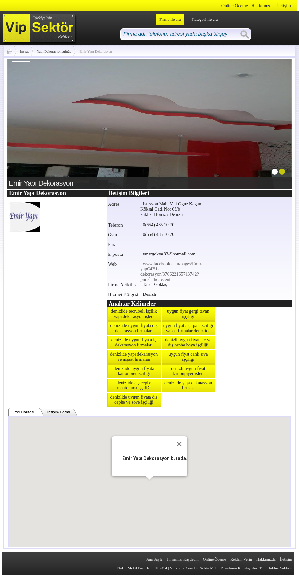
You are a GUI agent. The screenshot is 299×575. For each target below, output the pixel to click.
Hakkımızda (262, 5)
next (273, 123)
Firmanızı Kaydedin (182, 559)
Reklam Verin (241, 559)
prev (25, 123)
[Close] (179, 444)
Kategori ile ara (205, 19)
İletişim (284, 5)
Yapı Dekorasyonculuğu (54, 51)
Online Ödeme (234, 5)
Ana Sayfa (154, 559)
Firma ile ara (170, 19)
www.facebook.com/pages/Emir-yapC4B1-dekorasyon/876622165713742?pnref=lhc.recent (171, 271)
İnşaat (24, 51)
